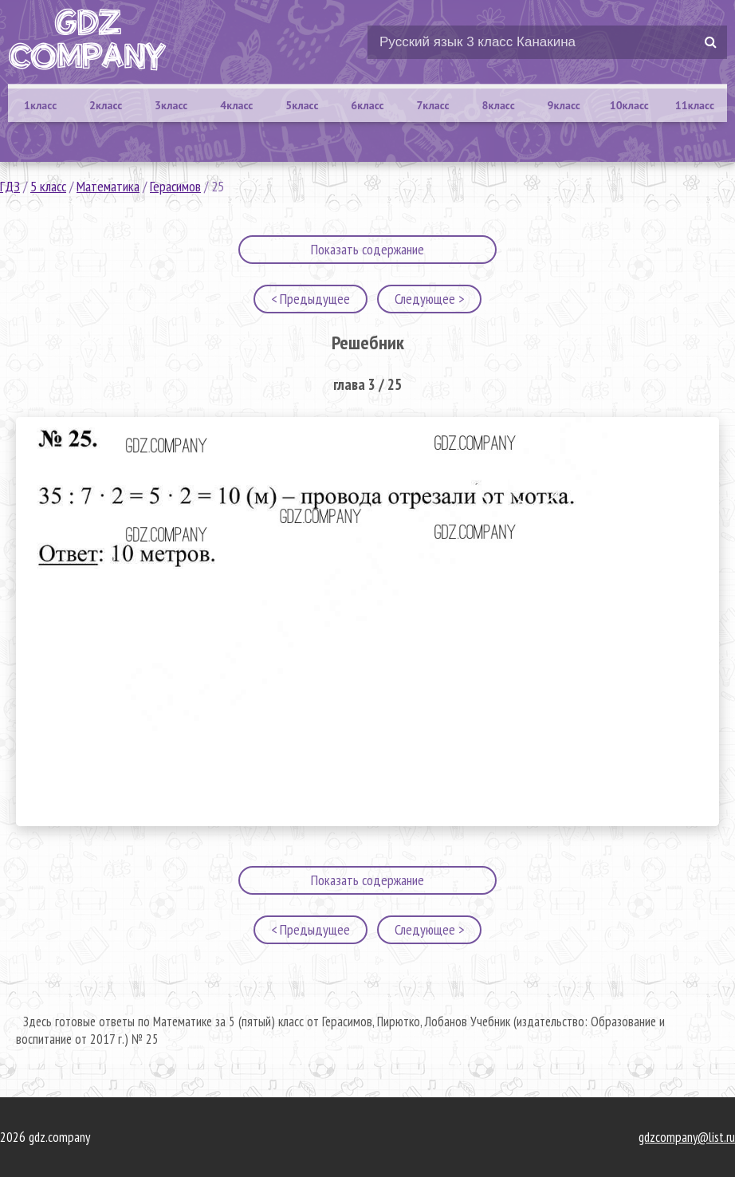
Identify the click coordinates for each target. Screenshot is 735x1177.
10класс (629, 105)
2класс (105, 105)
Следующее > (429, 298)
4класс (236, 105)
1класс (40, 105)
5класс (301, 105)
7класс (432, 105)
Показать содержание (367, 249)
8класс (498, 105)
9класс (564, 105)
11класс (694, 105)
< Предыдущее (310, 298)
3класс (171, 105)
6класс (367, 105)
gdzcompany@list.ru (687, 1137)
